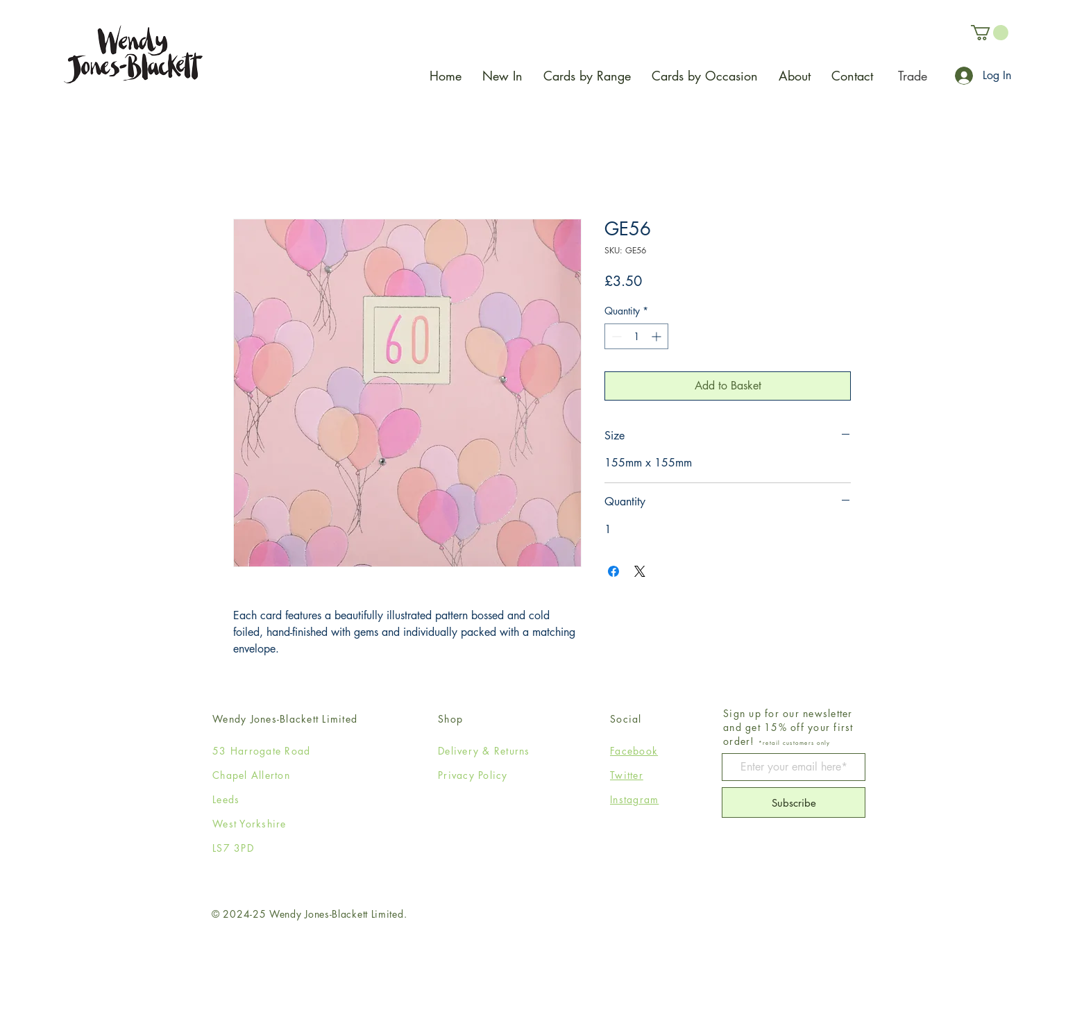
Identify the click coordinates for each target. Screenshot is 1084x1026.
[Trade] (912, 76)
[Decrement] (615, 336)
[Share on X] (640, 571)
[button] (989, 32)
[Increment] (657, 336)
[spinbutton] (636, 336)
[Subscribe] (793, 802)
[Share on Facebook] (613, 571)
